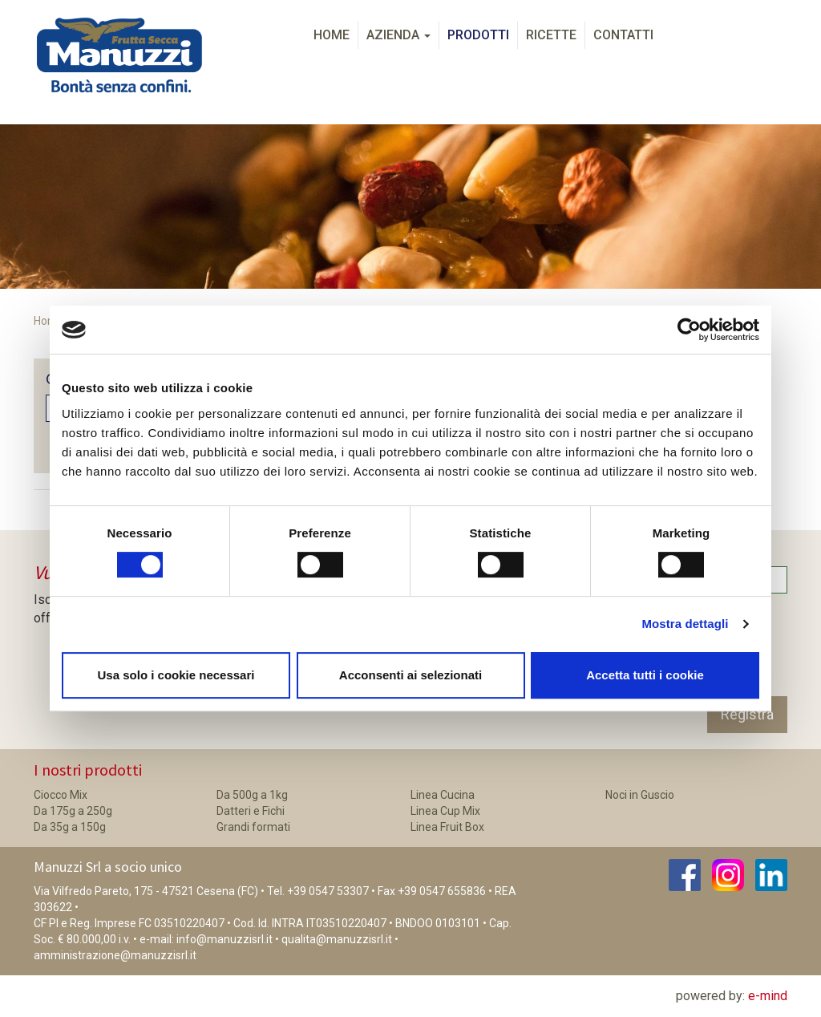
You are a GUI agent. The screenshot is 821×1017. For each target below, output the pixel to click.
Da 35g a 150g (70, 826)
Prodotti (478, 35)
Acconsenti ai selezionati (410, 675)
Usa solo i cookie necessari (176, 675)
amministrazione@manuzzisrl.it (115, 955)
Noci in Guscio (639, 794)
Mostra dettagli (684, 623)
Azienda (398, 35)
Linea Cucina (442, 794)
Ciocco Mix (60, 794)
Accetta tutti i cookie (645, 675)
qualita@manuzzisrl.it (336, 939)
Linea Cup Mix (445, 810)
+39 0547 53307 (328, 891)
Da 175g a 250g (73, 810)
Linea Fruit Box (447, 826)
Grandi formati (253, 826)
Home (331, 35)
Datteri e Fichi (250, 810)
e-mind (767, 995)
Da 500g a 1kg (252, 794)
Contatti (623, 35)
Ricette (551, 35)
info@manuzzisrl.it (224, 939)
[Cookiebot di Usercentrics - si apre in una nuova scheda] (689, 330)
